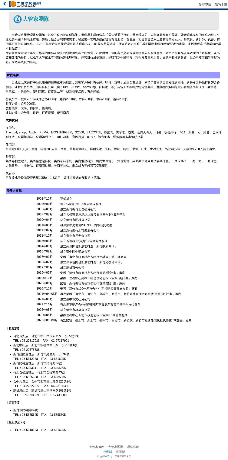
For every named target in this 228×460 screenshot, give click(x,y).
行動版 (107, 451)
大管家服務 (96, 446)
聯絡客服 (133, 446)
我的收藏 (221, 4)
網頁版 (120, 451)
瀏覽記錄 (205, 4)
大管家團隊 (115, 446)
